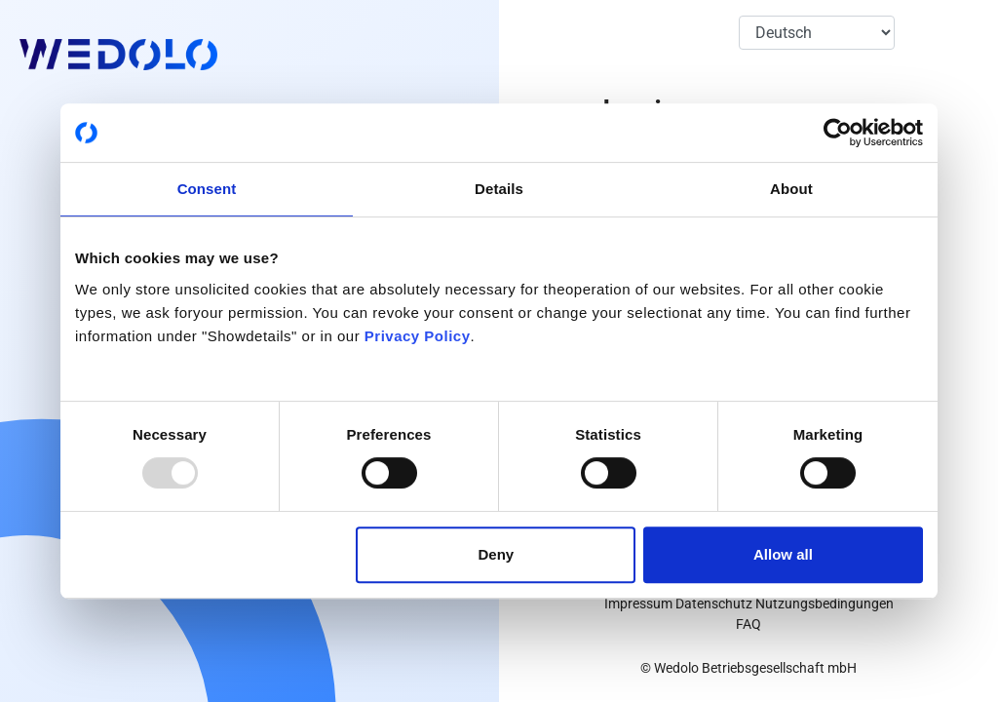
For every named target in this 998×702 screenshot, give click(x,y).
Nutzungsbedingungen (824, 603)
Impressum (638, 603)
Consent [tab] (207, 188)
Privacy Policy (418, 336)
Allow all (783, 554)
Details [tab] (499, 188)
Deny (497, 554)
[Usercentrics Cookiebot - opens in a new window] (837, 132)
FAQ (748, 624)
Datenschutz (713, 603)
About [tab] (791, 188)
